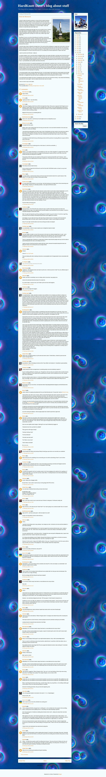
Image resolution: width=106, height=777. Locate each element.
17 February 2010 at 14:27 (27, 413)
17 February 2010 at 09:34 (27, 246)
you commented (31, 402)
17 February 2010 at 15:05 (27, 453)
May (79, 68)
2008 (78, 118)
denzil (23, 104)
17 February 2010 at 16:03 (27, 496)
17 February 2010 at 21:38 (27, 544)
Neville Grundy (25, 181)
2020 (78, 35)
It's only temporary (80, 105)
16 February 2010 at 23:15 (27, 147)
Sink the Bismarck (80, 87)
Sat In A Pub (25, 553)
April (79, 70)
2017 (78, 39)
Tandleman (24, 207)
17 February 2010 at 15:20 (27, 466)
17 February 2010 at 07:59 (27, 223)
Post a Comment (24, 754)
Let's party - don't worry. (80, 90)
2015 (78, 42)
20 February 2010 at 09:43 (27, 745)
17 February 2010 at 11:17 (27, 307)
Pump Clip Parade (29, 253)
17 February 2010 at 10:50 (27, 290)
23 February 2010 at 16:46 (27, 751)
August (79, 62)
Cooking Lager (25, 226)
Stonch (24, 677)
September (80, 60)
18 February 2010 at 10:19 (27, 559)
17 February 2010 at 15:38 (27, 475)
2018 (78, 37)
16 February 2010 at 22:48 (27, 101)
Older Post (67, 760)
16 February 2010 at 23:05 (27, 141)
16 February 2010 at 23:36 (27, 178)
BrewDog (30, 85)
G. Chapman (25, 261)
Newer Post (22, 760)
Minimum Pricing (79, 108)
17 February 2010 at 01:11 (27, 186)
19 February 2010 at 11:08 (27, 697)
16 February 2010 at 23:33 (27, 171)
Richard (24, 232)
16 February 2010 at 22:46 (27, 95)
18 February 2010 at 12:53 (27, 611)
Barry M (24, 390)
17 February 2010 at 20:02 (27, 517)
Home (45, 760)
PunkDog (79, 75)
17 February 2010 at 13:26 (27, 380)
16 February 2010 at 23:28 (27, 161)
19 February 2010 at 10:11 (27, 688)
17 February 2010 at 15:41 (27, 484)
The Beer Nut (25, 367)
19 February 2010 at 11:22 (27, 703)
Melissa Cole (25, 382)
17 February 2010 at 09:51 (27, 259)
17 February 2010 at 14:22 (27, 387)
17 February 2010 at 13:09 (27, 351)
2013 (78, 46)
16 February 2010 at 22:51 (27, 114)
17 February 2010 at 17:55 (27, 508)
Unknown (24, 249)
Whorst (24, 174)
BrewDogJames (25, 309)
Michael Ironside (26, 123)
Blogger (60, 774)
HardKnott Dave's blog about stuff (43, 6)
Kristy (23, 98)
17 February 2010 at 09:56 (27, 272)
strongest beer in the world (38, 85)
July (79, 64)
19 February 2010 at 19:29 (27, 728)
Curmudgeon (25, 143)
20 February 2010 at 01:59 (27, 736)
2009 (78, 116)
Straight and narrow (80, 111)
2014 (78, 44)
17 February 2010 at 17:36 (27, 502)
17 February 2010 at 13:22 (27, 364)
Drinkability (79, 84)
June (79, 66)
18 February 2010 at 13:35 (27, 656)
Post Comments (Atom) (47, 765)
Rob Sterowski (25, 91)
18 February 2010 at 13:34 (27, 634)
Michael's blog (65, 392)
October (80, 58)
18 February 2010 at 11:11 (27, 577)
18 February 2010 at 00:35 (27, 550)
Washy (23, 416)
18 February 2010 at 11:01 (27, 566)
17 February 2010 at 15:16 (27, 459)
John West (24, 691)
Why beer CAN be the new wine (79, 97)
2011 (78, 50)
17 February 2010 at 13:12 (27, 358)
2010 (78, 52)
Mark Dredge (25, 189)
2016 (78, 41)
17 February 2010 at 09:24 (27, 229)
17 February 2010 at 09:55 (27, 265)
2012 (78, 48)
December (80, 54)
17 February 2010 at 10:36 (27, 284)
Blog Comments (80, 102)
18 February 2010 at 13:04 (27, 623)
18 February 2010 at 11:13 (27, 585)
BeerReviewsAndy (26, 117)
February (80, 73)
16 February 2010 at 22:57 (27, 120)
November (80, 56)
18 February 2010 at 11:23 (27, 605)
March (79, 71)
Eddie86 (24, 706)
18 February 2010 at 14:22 (27, 674)
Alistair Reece (25, 353)
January (80, 114)
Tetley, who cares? (79, 93)
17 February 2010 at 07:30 (27, 204)
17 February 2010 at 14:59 (27, 447)
